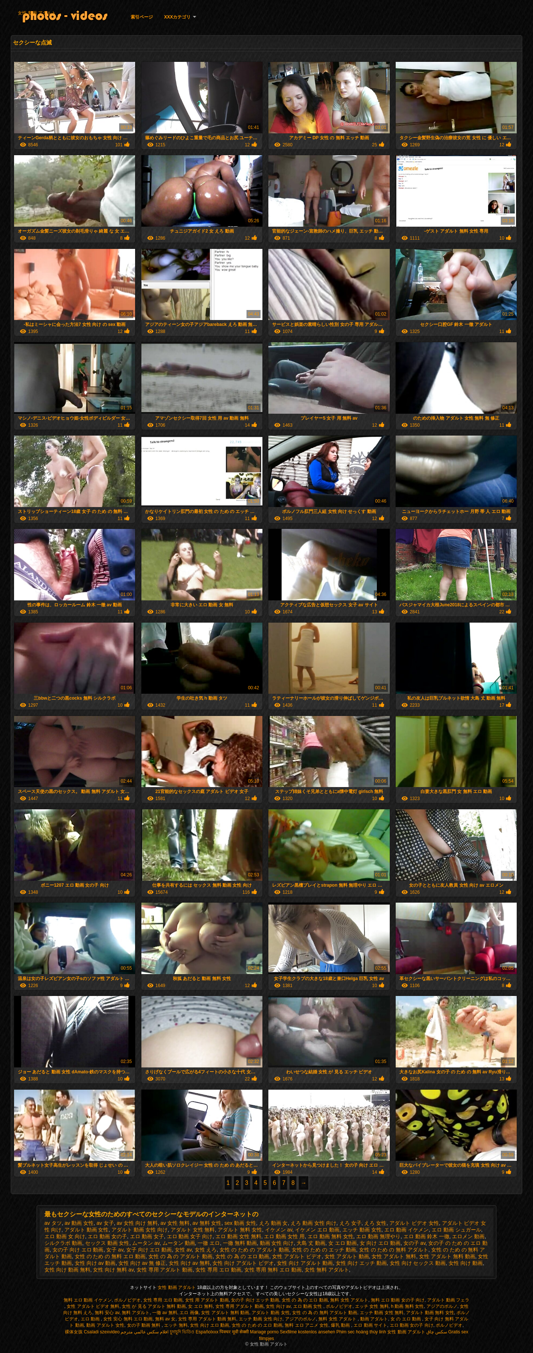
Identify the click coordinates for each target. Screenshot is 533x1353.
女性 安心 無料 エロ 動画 (127, 1319)
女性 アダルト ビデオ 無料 (93, 1306)
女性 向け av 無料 (189, 1263)
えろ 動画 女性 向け (313, 1223)
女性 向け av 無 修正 (142, 1263)
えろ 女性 (375, 1223)
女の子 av (414, 1243)
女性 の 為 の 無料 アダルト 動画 (324, 1312)
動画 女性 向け (277, 1243)
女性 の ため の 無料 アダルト (393, 1250)
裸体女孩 (74, 1331)
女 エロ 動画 (342, 1243)
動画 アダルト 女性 (105, 1325)
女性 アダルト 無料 (394, 1256)
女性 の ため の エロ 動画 (257, 1325)
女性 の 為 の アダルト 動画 (180, 1256)
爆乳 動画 (341, 1325)
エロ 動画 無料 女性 (330, 1236)
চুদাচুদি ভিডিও (182, 1331)
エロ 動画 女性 (308, 1306)
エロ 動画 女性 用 (284, 1236)
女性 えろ (206, 1250)
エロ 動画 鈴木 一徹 (426, 1236)
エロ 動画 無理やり (378, 1236)
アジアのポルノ (441, 1306)
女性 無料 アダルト (327, 1270)
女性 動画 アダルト (37, 13)
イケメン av (278, 1230)
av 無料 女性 (207, 1223)
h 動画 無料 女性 (407, 1306)
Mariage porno (264, 1331)
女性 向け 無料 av (113, 1270)
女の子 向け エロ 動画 (78, 1250)
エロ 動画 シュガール (456, 1230)
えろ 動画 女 (273, 1223)
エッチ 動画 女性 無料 (381, 1312)
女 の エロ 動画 (406, 1319)
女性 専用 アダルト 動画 (165, 1270)
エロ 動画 (91, 1319)
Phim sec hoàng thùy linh (361, 1331)
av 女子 (105, 1223)
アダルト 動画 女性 (86, 1230)
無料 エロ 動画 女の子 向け (398, 1300)
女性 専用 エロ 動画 (218, 1270)
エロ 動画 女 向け (64, 1236)
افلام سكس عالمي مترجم (144, 1331)
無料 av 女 (165, 1319)
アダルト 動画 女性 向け (139, 1230)
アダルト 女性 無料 (193, 1230)
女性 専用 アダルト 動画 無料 (207, 1319)
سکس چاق (436, 1331)
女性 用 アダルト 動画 (207, 1300)
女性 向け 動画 (466, 1263)
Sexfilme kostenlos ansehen (307, 1331)
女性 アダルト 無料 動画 (447, 1256)
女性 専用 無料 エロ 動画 (273, 1270)
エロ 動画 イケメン (406, 1230)
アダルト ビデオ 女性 (414, 1223)
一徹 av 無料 (164, 1312)
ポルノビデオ (127, 1300)
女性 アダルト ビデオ (297, 1256)
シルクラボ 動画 (63, 1243)
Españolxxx (207, 1331)
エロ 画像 (189, 1312)
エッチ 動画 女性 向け (260, 1319)
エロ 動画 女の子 (107, 1236)
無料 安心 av (107, 1312)
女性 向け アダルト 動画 (305, 1263)
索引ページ (142, 17)
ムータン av (146, 1243)
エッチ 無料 (175, 1325)
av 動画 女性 (79, 1223)
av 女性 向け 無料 (137, 1223)
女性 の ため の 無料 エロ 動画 (110, 1256)
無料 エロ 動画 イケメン (88, 1300)
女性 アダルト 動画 (347, 1256)
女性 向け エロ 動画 (209, 1325)
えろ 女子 (350, 1223)
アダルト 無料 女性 (240, 1230)
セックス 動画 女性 (107, 1243)
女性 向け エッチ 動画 (361, 1263)
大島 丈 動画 (310, 1243)
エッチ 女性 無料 (372, 1306)
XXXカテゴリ (177, 17)
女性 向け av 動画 (95, 1263)
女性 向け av (278, 1306)
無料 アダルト (136, 1312)
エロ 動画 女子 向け (190, 1236)
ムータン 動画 (178, 1243)
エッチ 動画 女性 (362, 1230)
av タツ (53, 1223)
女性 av (183, 1250)
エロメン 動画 (468, 1236)
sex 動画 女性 (240, 1223)
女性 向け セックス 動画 (418, 1263)
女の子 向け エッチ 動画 (255, 1300)
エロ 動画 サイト (370, 1325)
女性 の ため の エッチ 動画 (324, 1250)
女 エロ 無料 (200, 1306)
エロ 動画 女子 (147, 1236)
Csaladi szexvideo (102, 1331)
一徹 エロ (209, 1243)
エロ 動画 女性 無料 (238, 1236)
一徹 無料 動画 (240, 1243)
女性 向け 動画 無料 (67, 1270)
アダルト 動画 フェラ (448, 1300)
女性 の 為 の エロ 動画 (242, 1256)
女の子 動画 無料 (144, 1325)
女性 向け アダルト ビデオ (243, 1263)
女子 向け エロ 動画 (149, 1250)
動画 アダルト (374, 1319)
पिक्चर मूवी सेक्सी (234, 1331)
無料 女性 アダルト (349, 1300)
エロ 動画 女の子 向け (411, 1325)
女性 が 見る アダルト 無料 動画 (154, 1306)
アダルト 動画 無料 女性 (430, 1312)
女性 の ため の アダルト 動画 (254, 1250)
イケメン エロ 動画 (317, 1230)
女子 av (114, 1250)
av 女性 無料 (175, 1223)
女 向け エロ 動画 (380, 1243)
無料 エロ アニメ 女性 (306, 1325)
